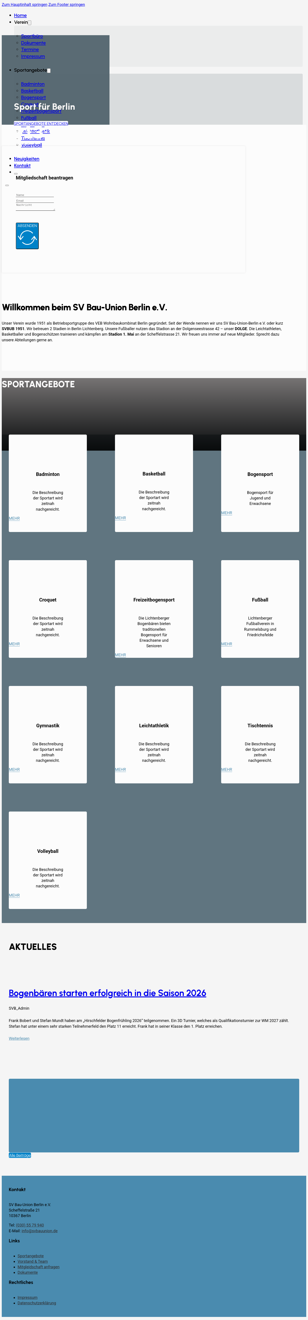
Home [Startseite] (20, 15)
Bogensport (33, 97)
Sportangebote (31, 1257)
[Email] (35, 201)
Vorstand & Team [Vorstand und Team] (33, 1262)
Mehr (14, 519)
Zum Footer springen (66, 4)
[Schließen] (16, 173)
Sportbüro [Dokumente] (32, 36)
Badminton (33, 84)
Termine (30, 49)
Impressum (33, 56)
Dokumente (33, 43)
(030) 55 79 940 (30, 1226)
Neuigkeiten (26, 159)
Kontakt (22, 165)
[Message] (38, 207)
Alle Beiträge (20, 1156)
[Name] (35, 195)
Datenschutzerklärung (37, 1304)
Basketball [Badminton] (32, 91)
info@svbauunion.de (40, 1232)
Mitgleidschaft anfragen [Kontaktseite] (39, 1268)
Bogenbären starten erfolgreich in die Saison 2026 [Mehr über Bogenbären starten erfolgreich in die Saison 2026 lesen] (107, 994)
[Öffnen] (7, 185)
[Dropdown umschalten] (49, 70)
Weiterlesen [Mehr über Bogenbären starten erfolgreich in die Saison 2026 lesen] (19, 1039)
